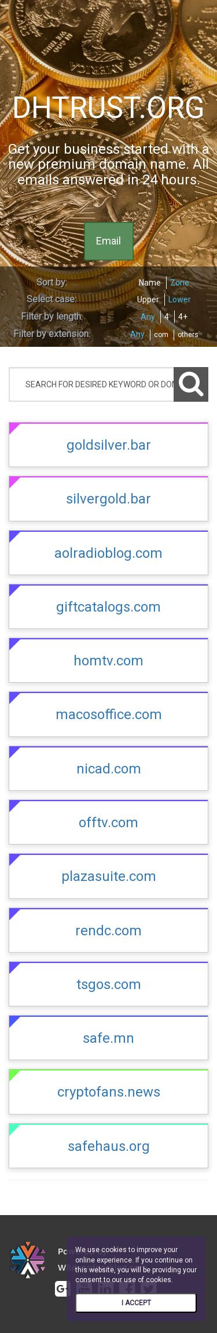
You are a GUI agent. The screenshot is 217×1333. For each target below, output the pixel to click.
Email (108, 241)
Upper (148, 299)
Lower (179, 299)
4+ (182, 316)
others (188, 335)
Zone (179, 282)
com (161, 335)
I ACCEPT (136, 1303)
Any (148, 316)
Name (150, 282)
